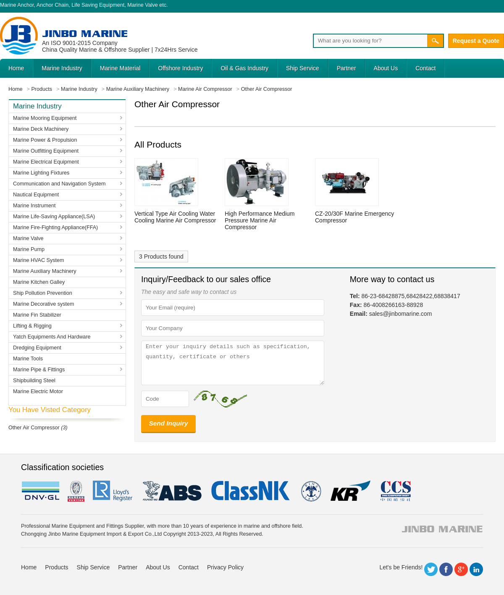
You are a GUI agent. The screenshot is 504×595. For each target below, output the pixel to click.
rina (310, 491)
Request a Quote (476, 40)
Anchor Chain (52, 5)
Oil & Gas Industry (244, 68)
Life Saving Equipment (97, 5)
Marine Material (120, 68)
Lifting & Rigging (32, 326)
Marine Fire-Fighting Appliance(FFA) (55, 227)
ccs (395, 491)
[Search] (370, 41)
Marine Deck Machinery (40, 129)
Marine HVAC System (38, 260)
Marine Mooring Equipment (44, 118)
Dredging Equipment (37, 348)
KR (350, 491)
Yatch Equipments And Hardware (52, 337)
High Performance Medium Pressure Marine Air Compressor (260, 220)
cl (251, 491)
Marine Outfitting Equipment (46, 151)
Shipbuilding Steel (34, 380)
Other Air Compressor (34, 428)
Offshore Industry (180, 68)
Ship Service (302, 68)
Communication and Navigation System (59, 184)
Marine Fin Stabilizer (37, 315)
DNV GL (40, 491)
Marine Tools (28, 359)
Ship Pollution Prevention (42, 293)
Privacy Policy (225, 567)
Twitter (431, 569)
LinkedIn (476, 569)
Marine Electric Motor (38, 391)
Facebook (446, 569)
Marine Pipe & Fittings (39, 370)
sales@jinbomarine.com (400, 313)
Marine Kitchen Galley (39, 282)
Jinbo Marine (85, 33)
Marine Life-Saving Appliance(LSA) (54, 216)
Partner (346, 68)
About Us (386, 68)
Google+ (461, 569)
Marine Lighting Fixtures (41, 173)
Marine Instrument (34, 206)
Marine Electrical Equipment (46, 162)
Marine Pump (29, 249)
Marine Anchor (17, 5)
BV (76, 491)
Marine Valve (142, 5)
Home (16, 68)
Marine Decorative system (43, 304)
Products (56, 567)
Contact (425, 68)
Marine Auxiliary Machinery (44, 271)
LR (113, 491)
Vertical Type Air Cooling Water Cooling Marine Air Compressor (175, 217)
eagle (172, 491)
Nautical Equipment (36, 195)
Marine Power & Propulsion (45, 140)
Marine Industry (62, 68)
